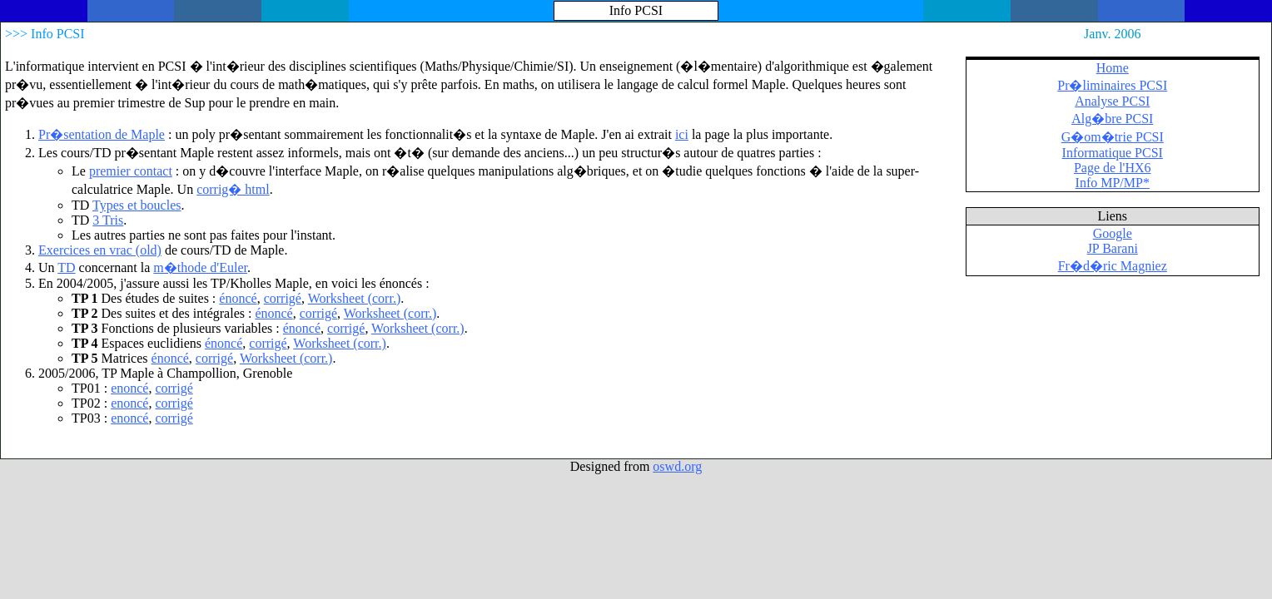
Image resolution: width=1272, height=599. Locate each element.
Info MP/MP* (1113, 183)
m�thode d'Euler (200, 267)
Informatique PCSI (1112, 153)
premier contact (130, 171)
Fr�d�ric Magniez (1112, 266)
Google (1112, 233)
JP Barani (1112, 248)
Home (1112, 68)
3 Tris (107, 220)
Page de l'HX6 (1112, 168)
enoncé (129, 388)
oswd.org (677, 466)
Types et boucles (136, 205)
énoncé (237, 298)
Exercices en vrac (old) (99, 250)
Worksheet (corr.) (354, 298)
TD (66, 267)
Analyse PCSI (1112, 101)
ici (681, 134)
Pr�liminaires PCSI (1112, 85)
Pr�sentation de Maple (101, 134)
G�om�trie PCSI (1112, 137)
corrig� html (233, 189)
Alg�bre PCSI (1112, 118)
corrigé (282, 298)
